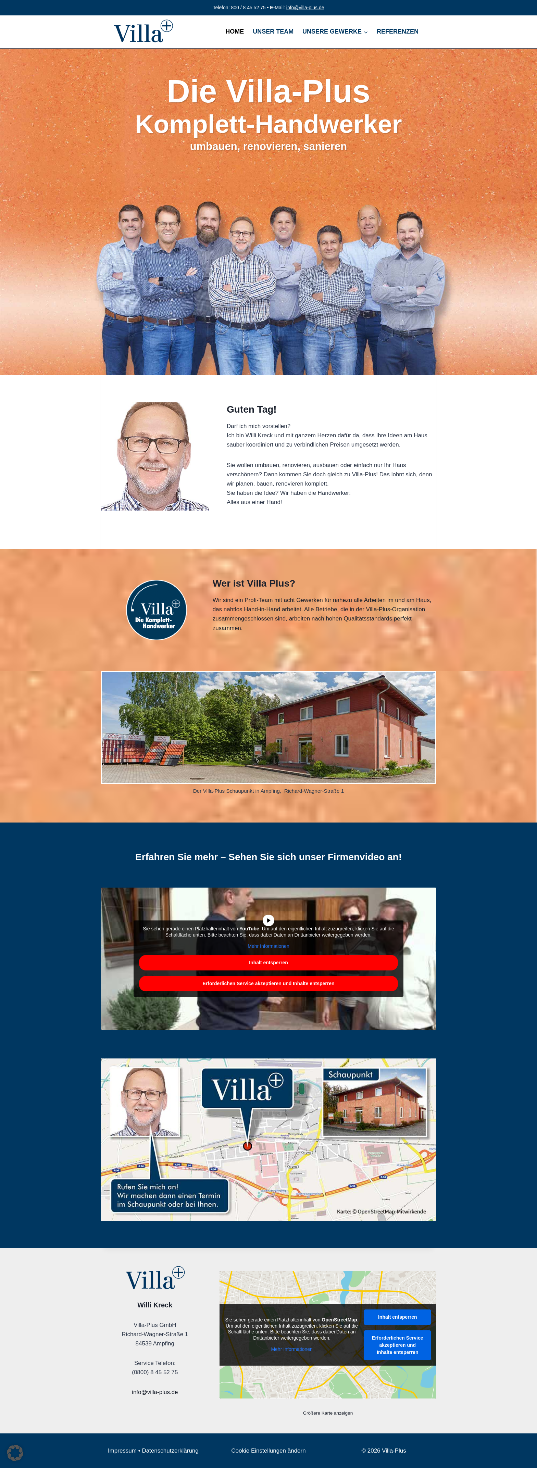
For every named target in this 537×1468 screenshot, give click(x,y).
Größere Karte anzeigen (328, 1413)
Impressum (122, 1450)
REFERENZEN (398, 31)
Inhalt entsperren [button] (268, 962)
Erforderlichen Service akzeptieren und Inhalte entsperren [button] (268, 983)
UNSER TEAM (273, 31)
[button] (15, 1453)
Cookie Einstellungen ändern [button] (268, 1450)
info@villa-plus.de (305, 7)
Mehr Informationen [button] (268, 946)
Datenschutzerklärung (170, 1450)
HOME (234, 31)
